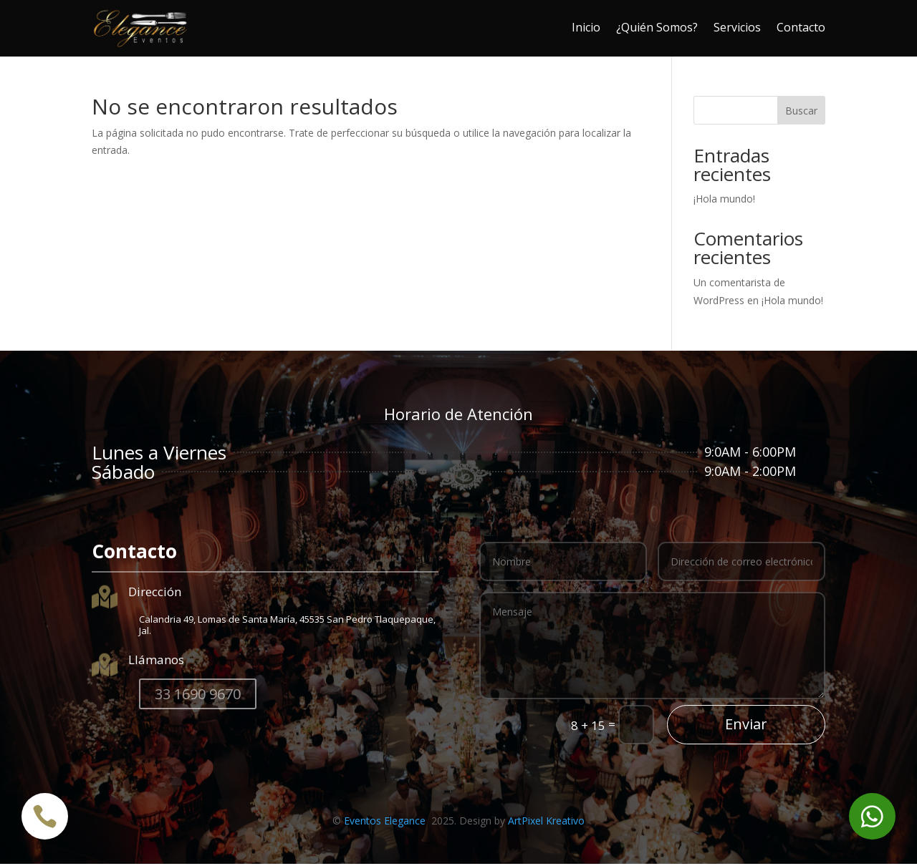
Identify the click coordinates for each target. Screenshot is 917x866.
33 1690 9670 (198, 696)
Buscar (801, 113)
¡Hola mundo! (724, 201)
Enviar (746, 726)
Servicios (737, 27)
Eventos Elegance (386, 822)
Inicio (586, 27)
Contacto (801, 27)
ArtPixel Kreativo (546, 822)
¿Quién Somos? (657, 27)
